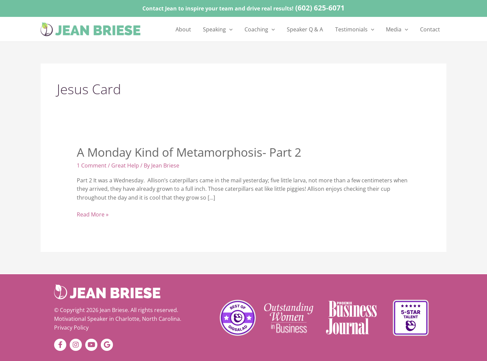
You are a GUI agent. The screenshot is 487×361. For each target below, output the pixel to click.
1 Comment (92, 165)
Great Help (125, 165)
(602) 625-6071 (320, 7)
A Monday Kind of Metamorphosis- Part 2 (189, 152)
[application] (246, 29)
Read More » (93, 214)
